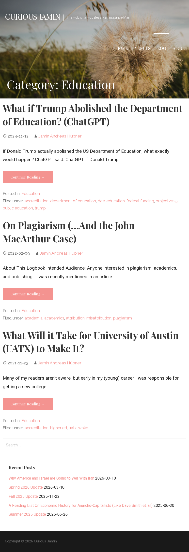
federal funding (140, 201)
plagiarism (122, 318)
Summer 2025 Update (27, 514)
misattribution (98, 318)
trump (40, 208)
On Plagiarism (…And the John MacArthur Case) (69, 232)
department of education (73, 201)
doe (101, 201)
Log (161, 48)
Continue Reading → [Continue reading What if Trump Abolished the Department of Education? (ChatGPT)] (28, 177)
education (116, 201)
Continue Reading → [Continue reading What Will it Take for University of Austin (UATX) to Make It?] (28, 403)
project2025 (167, 201)
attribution (75, 318)
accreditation (36, 201)
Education (30, 193)
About (179, 48)
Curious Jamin (33, 16)
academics (54, 318)
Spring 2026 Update (26, 487)
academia (34, 318)
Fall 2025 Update (23, 496)
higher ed (58, 428)
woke (83, 428)
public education (18, 208)
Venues (142, 48)
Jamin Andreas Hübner (60, 136)
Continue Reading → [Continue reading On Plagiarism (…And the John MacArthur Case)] (28, 293)
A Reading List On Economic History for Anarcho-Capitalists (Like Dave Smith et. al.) (81, 505)
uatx (73, 428)
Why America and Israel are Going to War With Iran (51, 478)
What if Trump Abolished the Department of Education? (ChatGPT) (92, 115)
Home (122, 48)
